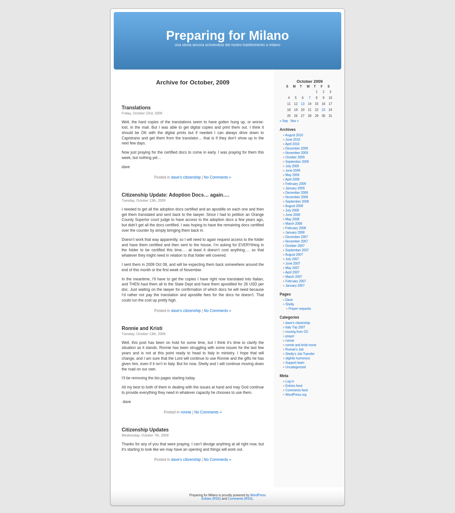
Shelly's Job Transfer (300, 354)
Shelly (289, 304)
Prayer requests (299, 308)
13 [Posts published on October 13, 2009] (302, 104)
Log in (289, 381)
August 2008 (294, 206)
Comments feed (296, 390)
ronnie (186, 412)
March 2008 (293, 223)
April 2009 (292, 179)
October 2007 (295, 245)
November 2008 (296, 197)
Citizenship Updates (145, 429)
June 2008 (292, 215)
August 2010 (294, 135)
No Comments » (217, 177)
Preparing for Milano (227, 35)
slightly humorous (297, 358)
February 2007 (295, 281)
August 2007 (294, 254)
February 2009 (295, 184)
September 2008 (297, 201)
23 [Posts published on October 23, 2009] (323, 110)
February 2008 (295, 228)
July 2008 (292, 210)
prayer (289, 336)
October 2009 (295, 157)
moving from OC (296, 331)
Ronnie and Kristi (142, 328)
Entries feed (293, 386)
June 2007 (292, 263)
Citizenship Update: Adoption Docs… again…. (175, 195)
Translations (136, 107)
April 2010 (292, 144)
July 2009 (292, 166)
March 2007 (293, 276)
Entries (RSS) (211, 498)
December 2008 (296, 192)
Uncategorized (295, 367)
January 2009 (295, 188)
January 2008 (295, 232)
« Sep (284, 121)
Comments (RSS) (240, 498)
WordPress (258, 495)
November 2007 (296, 241)
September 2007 (297, 250)
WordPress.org (295, 394)
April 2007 (292, 272)
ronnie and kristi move (300, 345)
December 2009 (296, 148)
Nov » (294, 121)
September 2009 (297, 161)
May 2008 (292, 219)
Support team (294, 362)
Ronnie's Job (294, 349)
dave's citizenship (186, 177)
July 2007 (292, 259)
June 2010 (292, 139)
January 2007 (295, 285)
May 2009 (292, 175)
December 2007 (296, 237)
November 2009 (296, 153)
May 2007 (292, 268)
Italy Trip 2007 (295, 327)
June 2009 (292, 170)
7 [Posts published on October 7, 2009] (310, 98)
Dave (289, 300)
